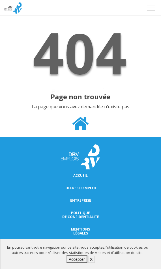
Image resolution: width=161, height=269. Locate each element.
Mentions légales (80, 231)
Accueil (80, 176)
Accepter (77, 259)
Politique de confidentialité (80, 215)
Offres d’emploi (80, 188)
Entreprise (80, 201)
